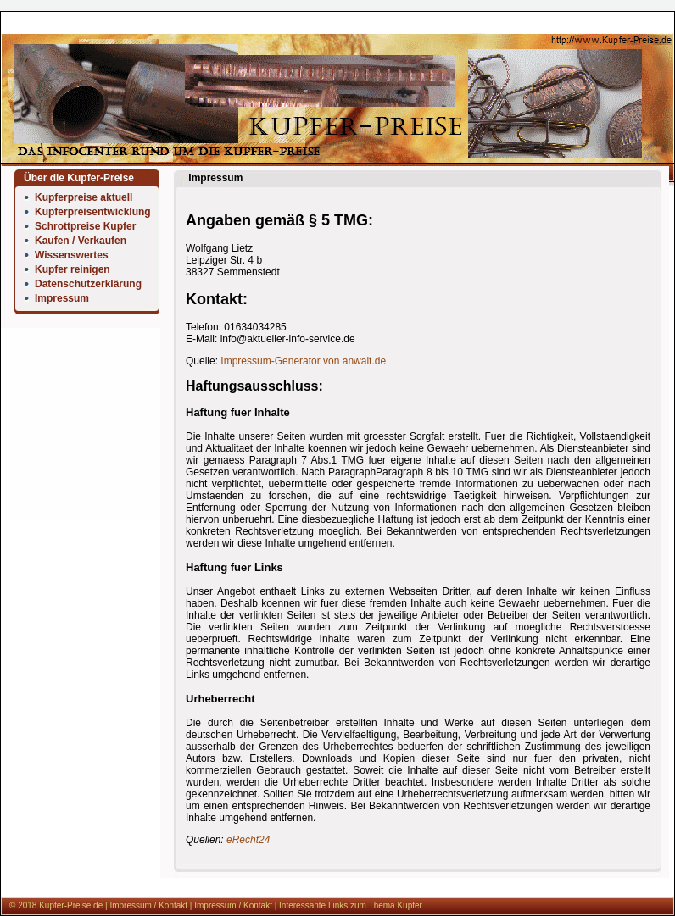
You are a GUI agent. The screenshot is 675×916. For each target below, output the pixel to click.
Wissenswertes (72, 255)
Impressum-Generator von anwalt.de (303, 361)
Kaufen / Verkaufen (80, 241)
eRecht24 (248, 840)
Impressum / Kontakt (148, 905)
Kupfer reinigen (72, 269)
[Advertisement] (80, 592)
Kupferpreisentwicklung (93, 212)
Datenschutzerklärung (88, 284)
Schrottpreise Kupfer (85, 226)
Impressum (62, 298)
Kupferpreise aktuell (83, 197)
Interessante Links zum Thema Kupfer (350, 905)
